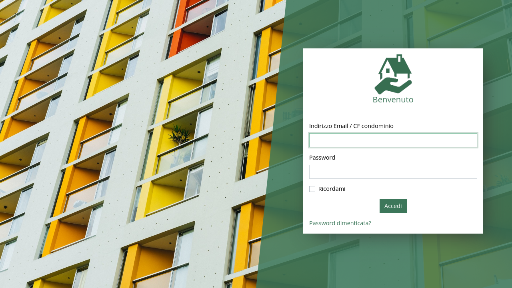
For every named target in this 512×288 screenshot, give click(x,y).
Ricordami (332, 188)
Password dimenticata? (340, 223)
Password (322, 157)
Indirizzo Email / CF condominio (351, 126)
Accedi (393, 206)
